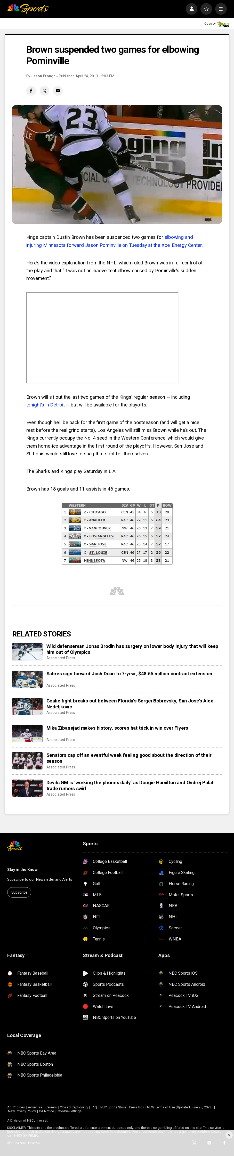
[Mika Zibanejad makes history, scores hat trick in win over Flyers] (27, 733)
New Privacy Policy (22, 1111)
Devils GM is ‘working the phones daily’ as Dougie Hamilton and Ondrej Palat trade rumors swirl (130, 785)
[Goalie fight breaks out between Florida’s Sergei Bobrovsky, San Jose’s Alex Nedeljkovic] (27, 706)
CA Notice (46, 1111)
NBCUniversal (37, 1120)
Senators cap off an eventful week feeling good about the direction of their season (129, 758)
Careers (51, 1107)
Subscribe (19, 892)
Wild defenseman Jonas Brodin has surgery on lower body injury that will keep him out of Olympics (132, 649)
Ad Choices (16, 1107)
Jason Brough (43, 76)
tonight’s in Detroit (45, 405)
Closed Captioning (74, 1107)
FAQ (94, 1107)
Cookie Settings (70, 1111)
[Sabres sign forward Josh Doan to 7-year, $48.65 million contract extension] (27, 679)
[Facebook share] (31, 91)
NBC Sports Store (113, 1107)
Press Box (136, 1107)
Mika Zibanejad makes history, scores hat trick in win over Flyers (117, 728)
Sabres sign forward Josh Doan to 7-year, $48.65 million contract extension (129, 674)
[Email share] (58, 91)
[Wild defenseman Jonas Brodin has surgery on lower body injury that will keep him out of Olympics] (27, 652)
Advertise (35, 1107)
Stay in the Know (22, 869)
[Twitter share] (45, 91)
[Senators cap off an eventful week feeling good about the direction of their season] (27, 760)
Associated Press (60, 658)
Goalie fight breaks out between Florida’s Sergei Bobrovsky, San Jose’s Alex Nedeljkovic (129, 704)
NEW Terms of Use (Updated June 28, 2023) (180, 1107)
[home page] (28, 9)
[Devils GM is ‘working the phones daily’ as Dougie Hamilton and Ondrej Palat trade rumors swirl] (27, 788)
